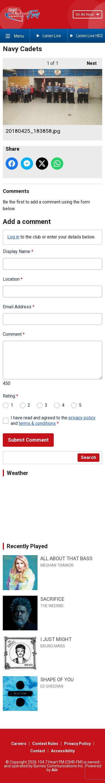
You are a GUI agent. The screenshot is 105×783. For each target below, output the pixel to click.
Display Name (18, 251)
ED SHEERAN (51, 686)
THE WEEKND (52, 606)
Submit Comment (28, 440)
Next (89, 62)
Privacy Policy (77, 743)
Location (13, 279)
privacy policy (82, 417)
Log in (13, 237)
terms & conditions (37, 423)
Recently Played (27, 546)
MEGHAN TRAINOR (57, 565)
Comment (14, 334)
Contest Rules (45, 743)
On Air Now (87, 14)
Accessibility (63, 751)
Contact (37, 751)
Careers (18, 743)
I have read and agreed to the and (53, 420)
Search (88, 457)
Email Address (18, 306)
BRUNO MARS (52, 646)
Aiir (55, 770)
